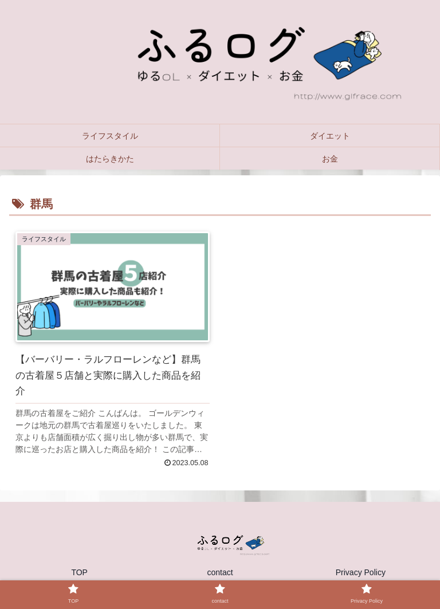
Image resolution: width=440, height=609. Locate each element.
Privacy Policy (361, 572)
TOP (79, 572)
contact (220, 572)
